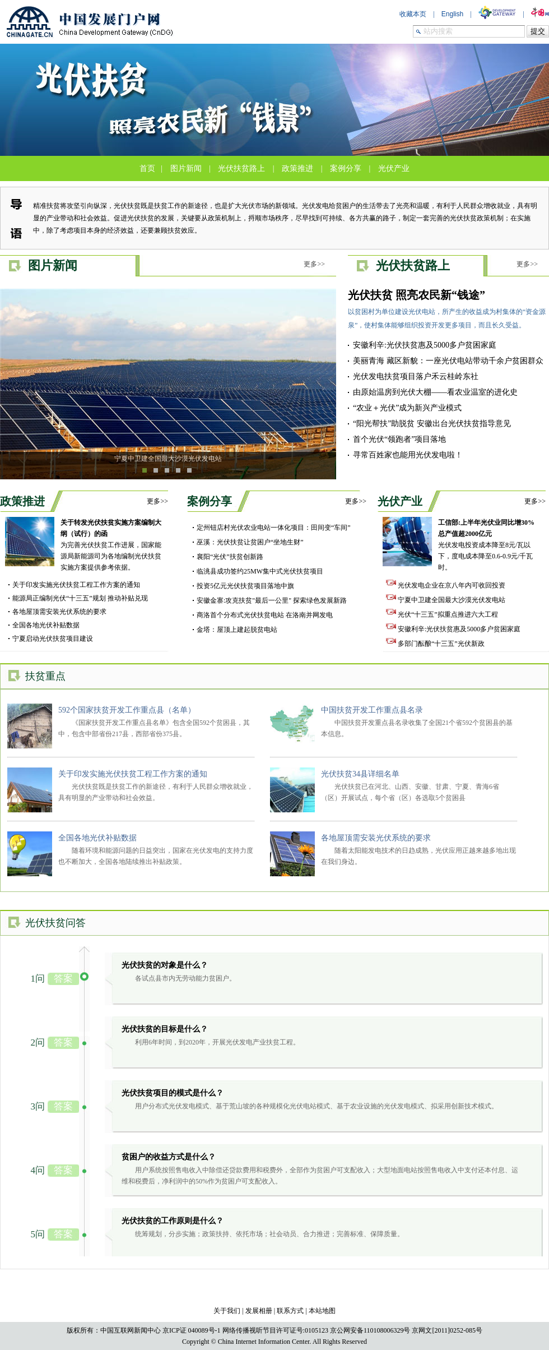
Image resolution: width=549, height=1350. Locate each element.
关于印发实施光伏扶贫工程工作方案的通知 (76, 585)
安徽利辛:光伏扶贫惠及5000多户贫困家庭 (424, 345)
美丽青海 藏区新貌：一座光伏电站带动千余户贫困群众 (448, 361)
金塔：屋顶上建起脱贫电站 (237, 630)
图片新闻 (186, 168)
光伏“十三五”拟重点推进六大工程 (442, 614)
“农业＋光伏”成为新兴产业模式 (407, 408)
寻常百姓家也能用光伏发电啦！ (408, 455)
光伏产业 (394, 168)
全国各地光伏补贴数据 (46, 625)
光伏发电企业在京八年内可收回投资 (445, 585)
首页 (147, 168)
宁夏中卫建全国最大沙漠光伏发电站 (168, 459)
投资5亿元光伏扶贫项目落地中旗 (245, 586)
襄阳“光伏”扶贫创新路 (230, 557)
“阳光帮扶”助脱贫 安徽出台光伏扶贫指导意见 (432, 423)
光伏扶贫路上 (241, 168)
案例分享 (345, 168)
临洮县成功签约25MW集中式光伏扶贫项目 (260, 571)
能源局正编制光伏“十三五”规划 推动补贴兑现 (80, 598)
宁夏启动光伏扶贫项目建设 (52, 638)
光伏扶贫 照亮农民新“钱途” (416, 295)
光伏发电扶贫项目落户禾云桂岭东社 (415, 376)
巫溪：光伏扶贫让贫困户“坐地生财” (250, 542)
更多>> (314, 264)
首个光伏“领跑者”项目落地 (399, 439)
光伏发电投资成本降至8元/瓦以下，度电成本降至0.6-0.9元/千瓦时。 (486, 545)
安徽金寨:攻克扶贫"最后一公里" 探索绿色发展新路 (272, 600)
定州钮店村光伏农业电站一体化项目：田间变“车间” (274, 527)
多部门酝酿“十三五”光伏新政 (435, 644)
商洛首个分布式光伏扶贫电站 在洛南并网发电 (265, 615)
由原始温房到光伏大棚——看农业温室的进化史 (435, 392)
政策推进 (297, 168)
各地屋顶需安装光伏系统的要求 (59, 612)
